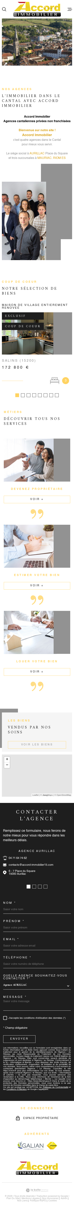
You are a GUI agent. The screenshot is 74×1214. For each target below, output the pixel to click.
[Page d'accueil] (37, 9)
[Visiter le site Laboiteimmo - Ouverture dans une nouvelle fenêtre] (37, 1192)
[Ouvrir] (4, 9)
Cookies (52, 1202)
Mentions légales (31, 1200)
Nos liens (22, 1202)
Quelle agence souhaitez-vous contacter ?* (35, 978)
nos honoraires (50, 1200)
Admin (64, 1200)
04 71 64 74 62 (18, 859)
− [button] (7, 767)
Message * (15, 998)
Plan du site (12, 1200)
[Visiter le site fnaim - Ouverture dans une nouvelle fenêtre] (52, 1147)
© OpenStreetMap (62, 796)
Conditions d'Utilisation (16, 1091)
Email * (11, 940)
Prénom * (14, 922)
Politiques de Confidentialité (55, 1089)
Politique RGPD (38, 1202)
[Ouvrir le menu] (70, 9)
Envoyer (19, 1040)
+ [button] (7, 761)
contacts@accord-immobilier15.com (31, 866)
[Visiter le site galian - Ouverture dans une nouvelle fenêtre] (30, 1147)
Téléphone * (17, 959)
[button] (30, 51)
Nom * (9, 904)
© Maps (46, 796)
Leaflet (35, 796)
